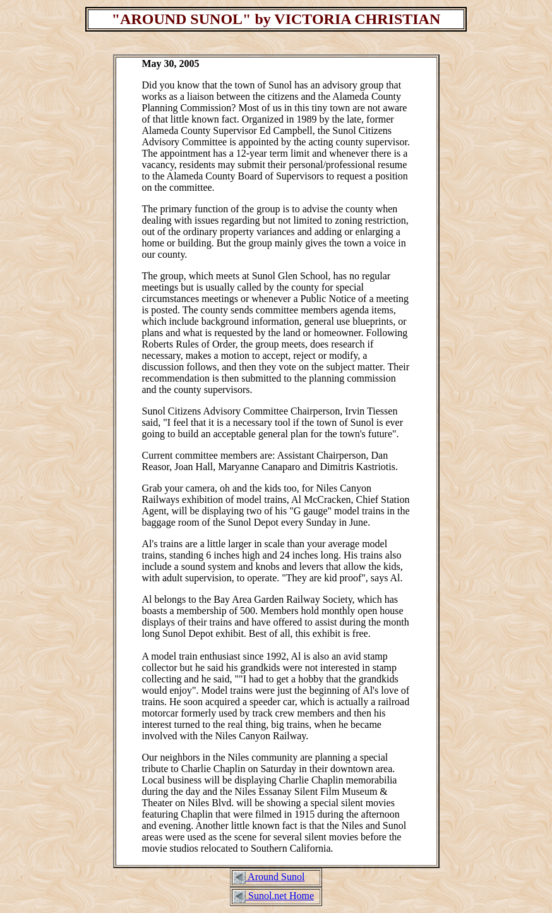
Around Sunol (275, 876)
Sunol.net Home (280, 895)
